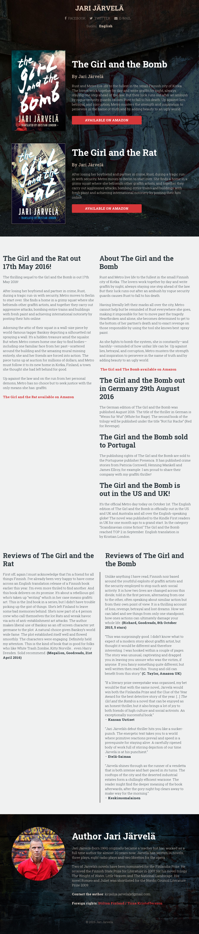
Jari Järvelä (99, 8)
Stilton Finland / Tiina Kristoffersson (130, 903)
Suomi (91, 26)
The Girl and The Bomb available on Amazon (138, 369)
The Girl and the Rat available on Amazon (38, 397)
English (106, 26)
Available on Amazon (106, 120)
